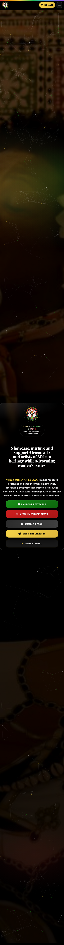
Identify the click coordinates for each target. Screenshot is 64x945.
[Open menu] (59, 5)
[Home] (5, 5)
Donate (47, 5)
